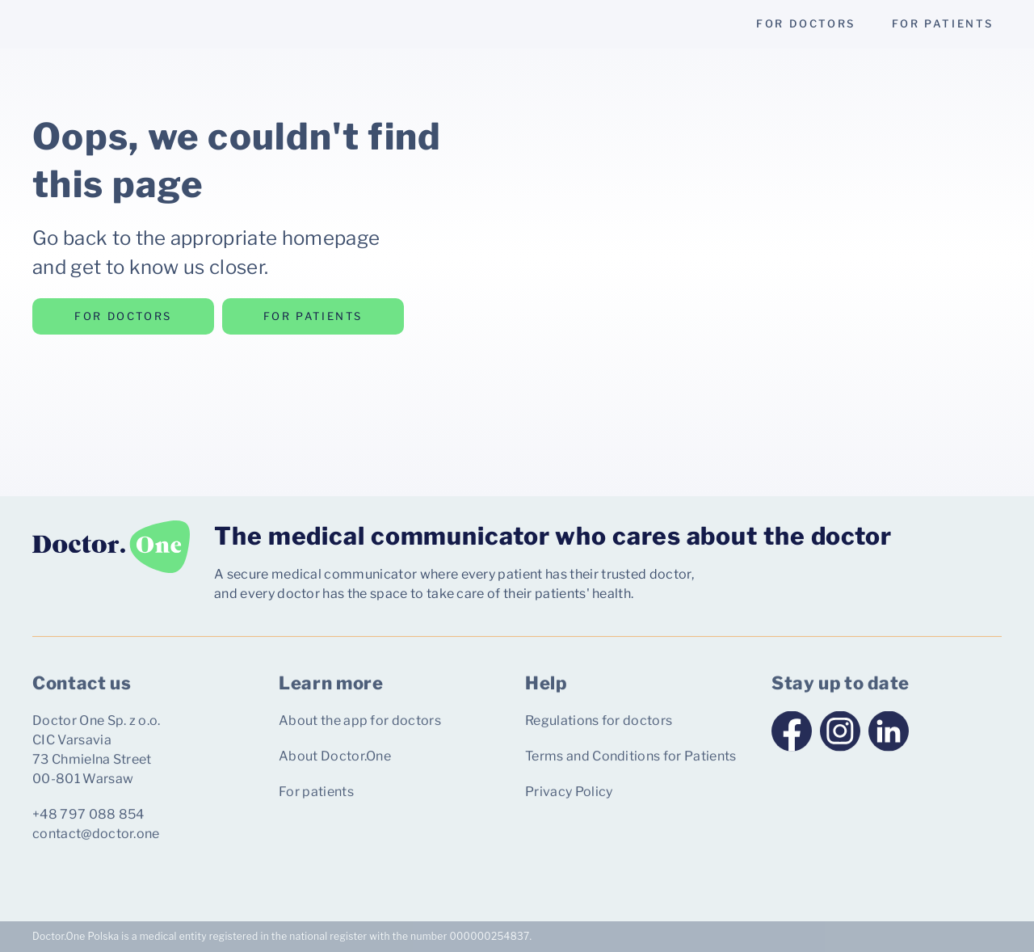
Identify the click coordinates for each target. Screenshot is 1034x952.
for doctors (805, 23)
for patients (943, 23)
